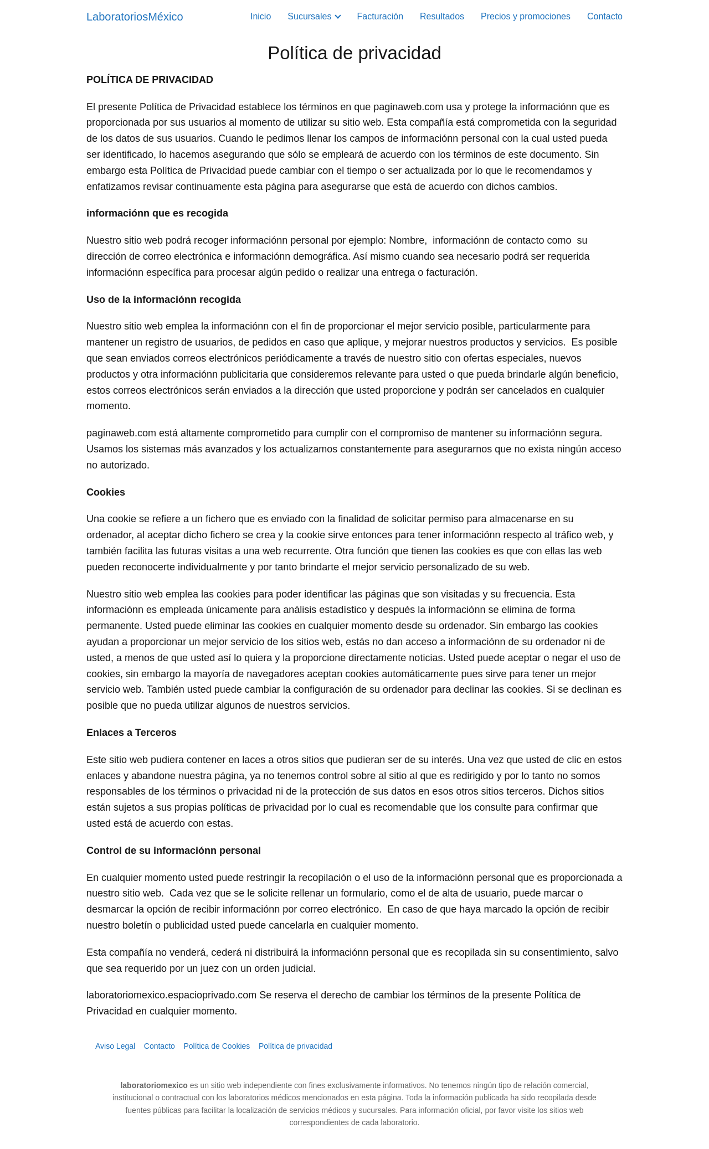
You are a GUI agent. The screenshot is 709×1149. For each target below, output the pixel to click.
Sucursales (309, 16)
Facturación (380, 16)
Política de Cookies (216, 1046)
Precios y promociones (526, 16)
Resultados (442, 16)
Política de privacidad (295, 1046)
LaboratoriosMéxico (134, 17)
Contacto (605, 16)
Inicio (260, 16)
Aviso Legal (115, 1046)
